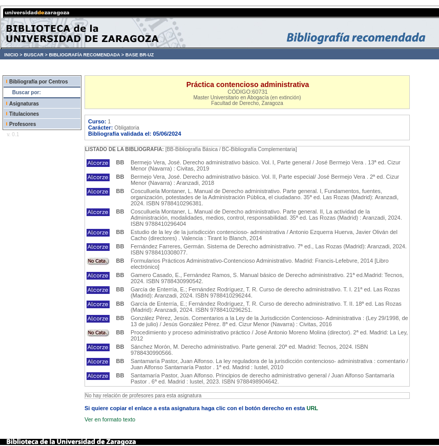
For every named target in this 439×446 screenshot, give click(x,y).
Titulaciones (24, 114)
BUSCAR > (35, 54)
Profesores (22, 124)
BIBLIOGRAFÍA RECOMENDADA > (86, 54)
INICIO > (13, 54)
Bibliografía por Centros (38, 81)
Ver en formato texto (110, 419)
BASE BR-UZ (140, 54)
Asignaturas (24, 104)
